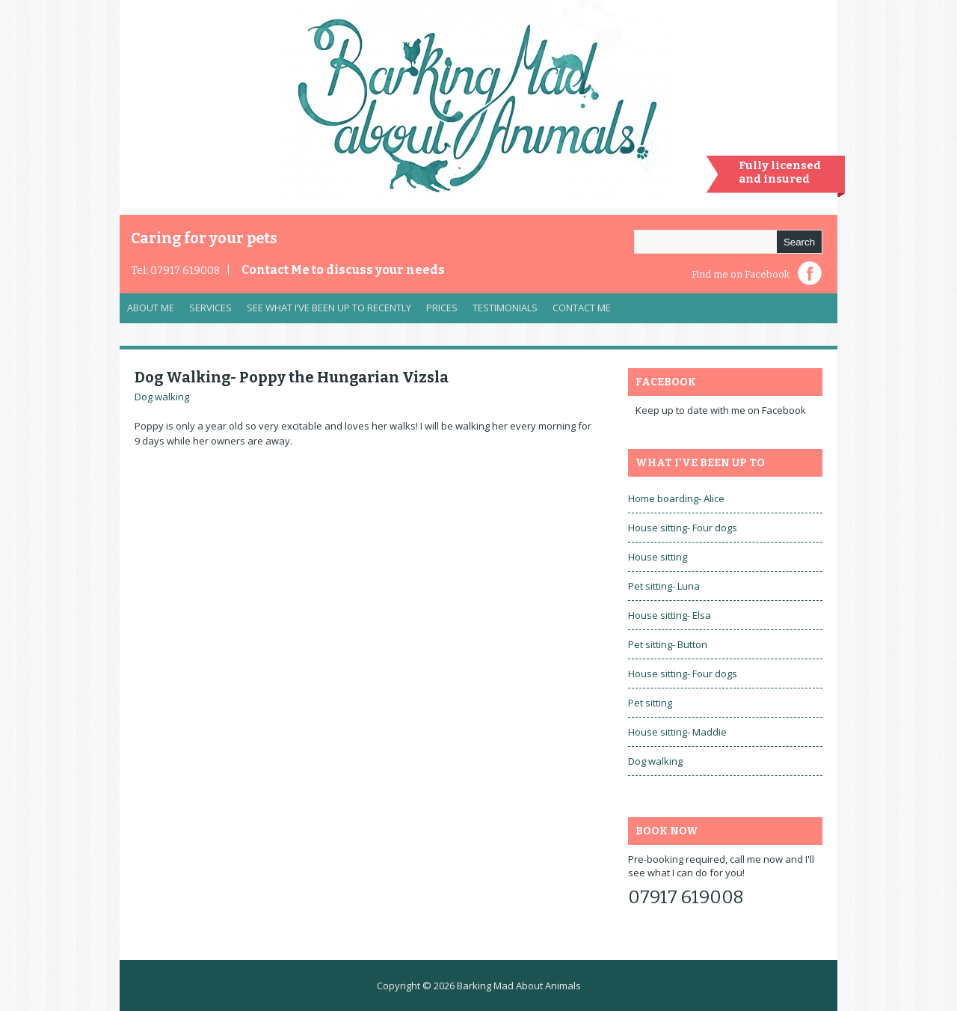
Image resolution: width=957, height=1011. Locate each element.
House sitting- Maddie (677, 732)
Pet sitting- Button (667, 644)
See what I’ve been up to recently (329, 307)
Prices (442, 307)
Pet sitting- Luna (664, 586)
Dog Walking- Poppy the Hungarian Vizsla (292, 377)
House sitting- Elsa (669, 615)
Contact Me (343, 270)
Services (207, 311)
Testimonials (505, 307)
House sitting (657, 556)
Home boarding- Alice (676, 498)
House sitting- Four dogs (682, 527)
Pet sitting (650, 702)
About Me (150, 307)
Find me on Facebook (741, 274)
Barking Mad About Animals (519, 985)
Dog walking (162, 396)
